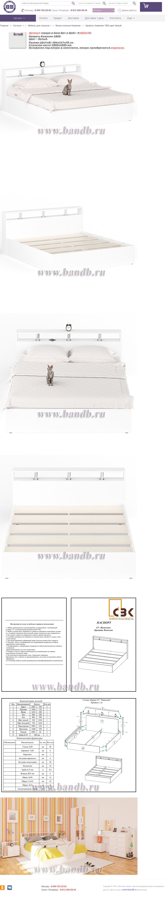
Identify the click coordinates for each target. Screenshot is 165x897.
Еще (129, 18)
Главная (4, 25)
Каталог (17, 25)
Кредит (58, 18)
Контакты (115, 18)
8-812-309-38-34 (79, 10)
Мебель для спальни (38, 25)
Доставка (73, 18)
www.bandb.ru (130, 889)
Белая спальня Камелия (68, 25)
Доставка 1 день (94, 18)
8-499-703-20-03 (43, 10)
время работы (129, 10)
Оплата (43, 18)
